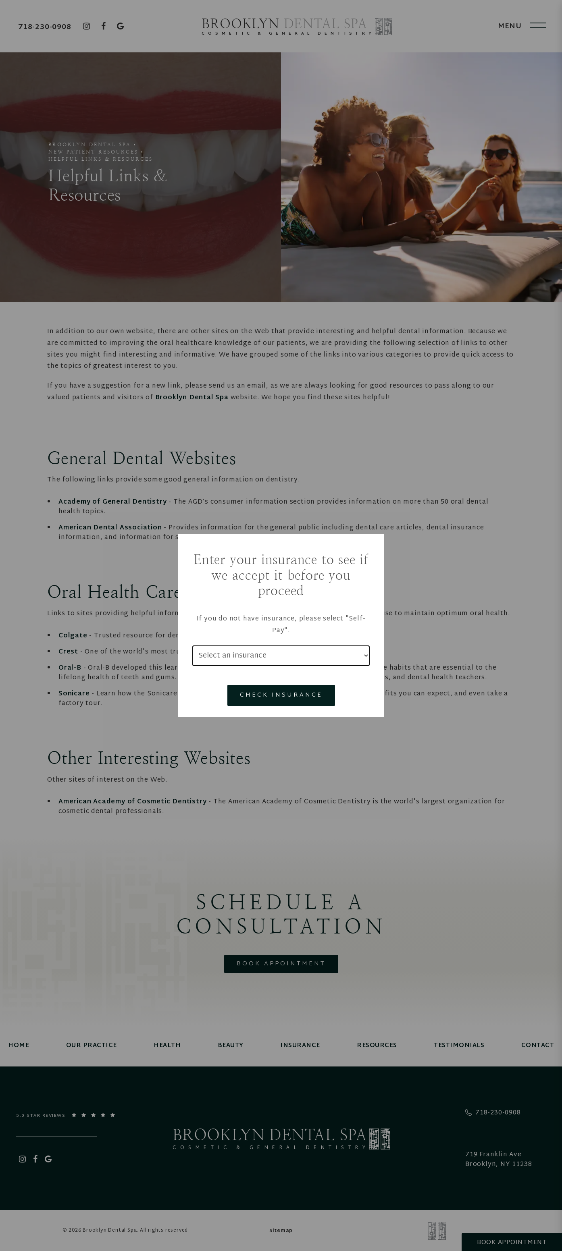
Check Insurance (281, 695)
